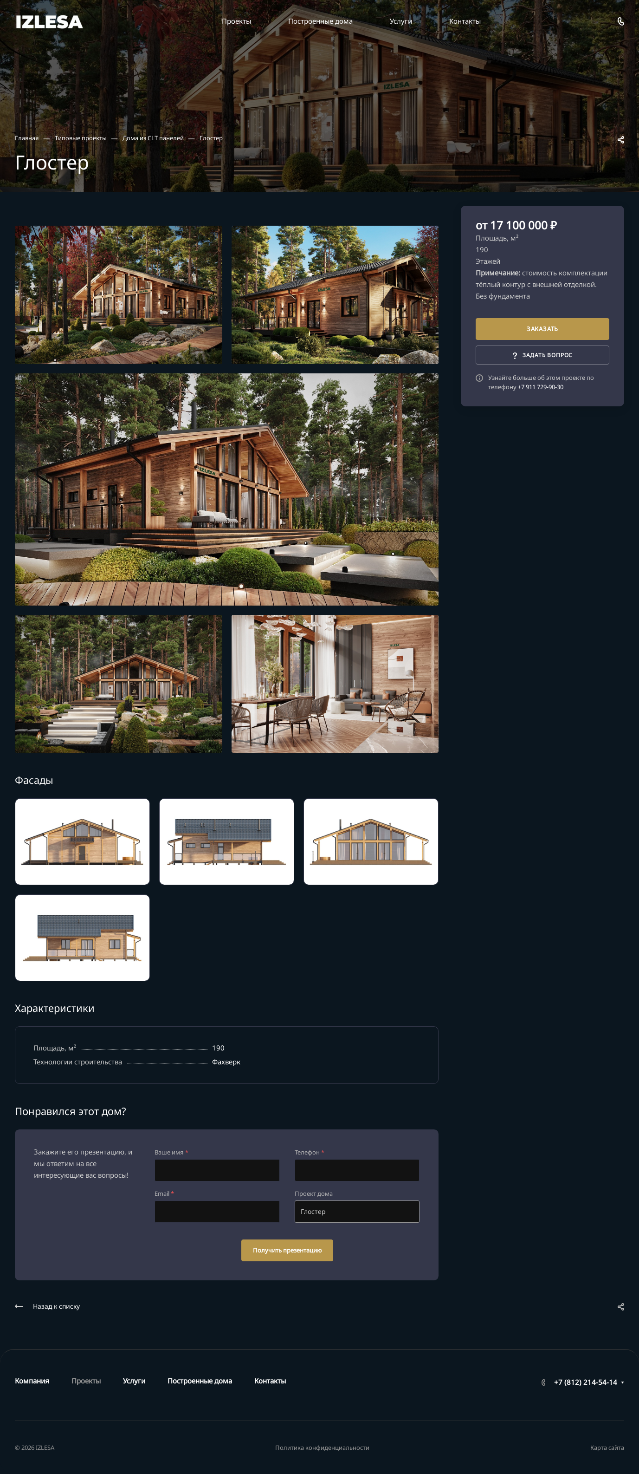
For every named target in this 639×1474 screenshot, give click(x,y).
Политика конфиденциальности (322, 1447)
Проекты (86, 1380)
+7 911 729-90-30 (540, 387)
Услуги (134, 1380)
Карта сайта (607, 1447)
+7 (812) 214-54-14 (585, 1382)
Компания (32, 1380)
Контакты (270, 1380)
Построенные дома (200, 1380)
